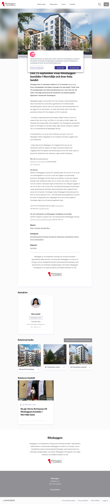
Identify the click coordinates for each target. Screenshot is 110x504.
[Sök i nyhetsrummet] (99, 4)
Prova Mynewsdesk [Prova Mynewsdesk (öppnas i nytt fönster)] (68, 500)
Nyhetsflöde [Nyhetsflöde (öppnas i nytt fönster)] (95, 500)
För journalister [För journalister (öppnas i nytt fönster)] (83, 500)
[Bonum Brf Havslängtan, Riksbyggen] (29, 355)
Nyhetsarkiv (41, 4)
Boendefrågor (45, 228)
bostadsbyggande (36, 237)
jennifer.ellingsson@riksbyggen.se (41, 220)
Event (64, 4)
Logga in (105, 500)
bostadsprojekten (42, 159)
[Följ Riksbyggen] (106, 4)
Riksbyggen (60, 237)
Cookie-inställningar (36, 68)
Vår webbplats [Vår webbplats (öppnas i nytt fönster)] (55, 489)
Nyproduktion (69, 237)
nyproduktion (59, 206)
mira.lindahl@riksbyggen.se (36, 324)
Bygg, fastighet (35, 228)
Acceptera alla (74, 68)
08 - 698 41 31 (36, 327)
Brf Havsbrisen (35, 164)
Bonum (76, 237)
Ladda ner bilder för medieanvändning (78, 340)
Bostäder (45, 237)
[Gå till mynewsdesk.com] (9, 500)
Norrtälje (33, 248)
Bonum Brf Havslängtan (38, 162)
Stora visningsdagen (36, 239)
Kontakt (72, 4)
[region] (56, 61)
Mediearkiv (53, 4)
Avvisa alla (60, 68)
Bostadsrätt (53, 237)
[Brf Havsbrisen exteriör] (80, 354)
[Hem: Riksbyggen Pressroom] (8, 4)
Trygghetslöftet (43, 208)
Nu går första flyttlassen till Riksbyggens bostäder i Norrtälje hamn (34, 412)
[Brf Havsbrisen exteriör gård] (55, 354)
